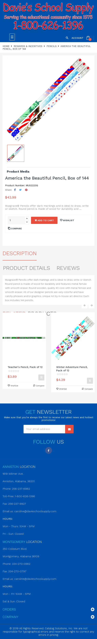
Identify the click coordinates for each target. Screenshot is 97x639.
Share (15, 189)
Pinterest (26, 189)
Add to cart (44, 220)
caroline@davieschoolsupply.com (35, 511)
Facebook (48, 450)
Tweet (20, 189)
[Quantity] (16, 220)
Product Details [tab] (26, 268)
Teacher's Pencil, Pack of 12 (25, 367)
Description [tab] (20, 253)
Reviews (68, 268)
